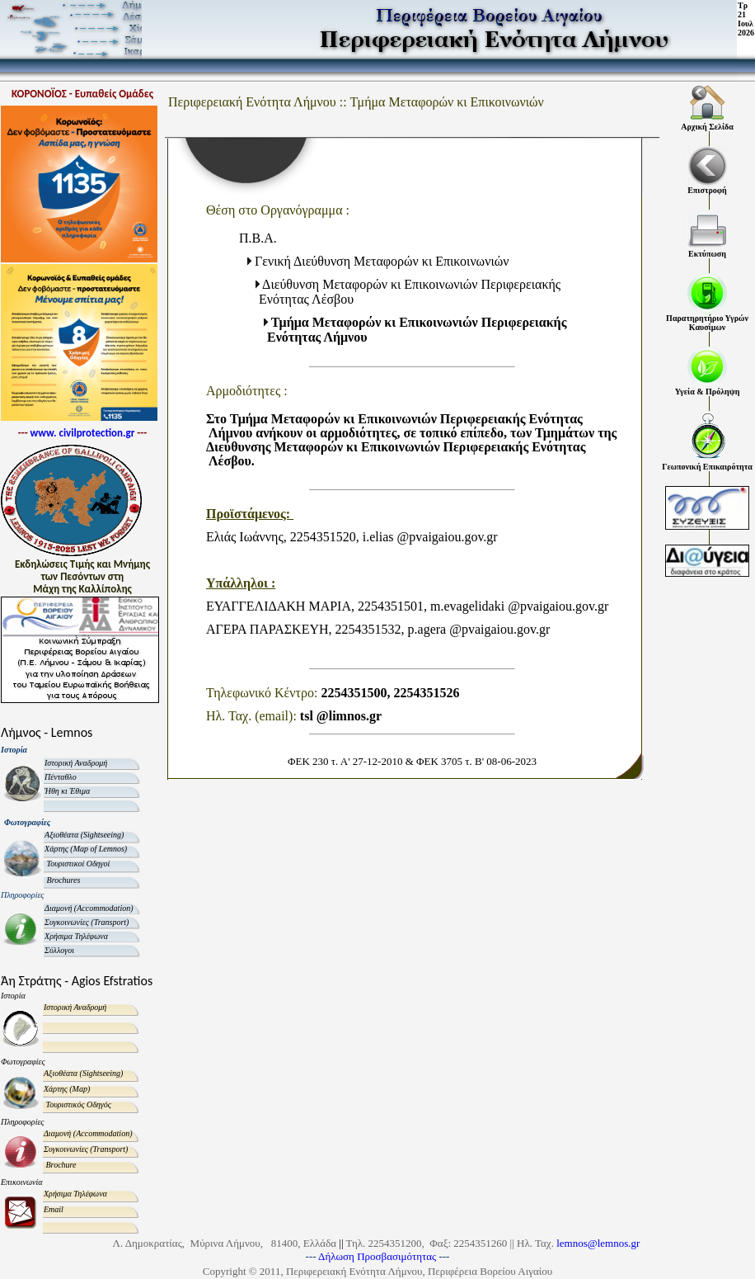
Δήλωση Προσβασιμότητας (378, 1256)
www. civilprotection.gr (82, 433)
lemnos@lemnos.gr (598, 1243)
